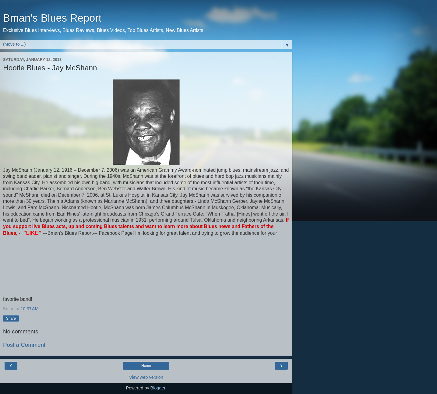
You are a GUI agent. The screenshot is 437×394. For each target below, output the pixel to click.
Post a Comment (24, 345)
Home (146, 366)
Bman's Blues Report (52, 18)
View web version (146, 377)
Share (11, 318)
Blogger (157, 387)
